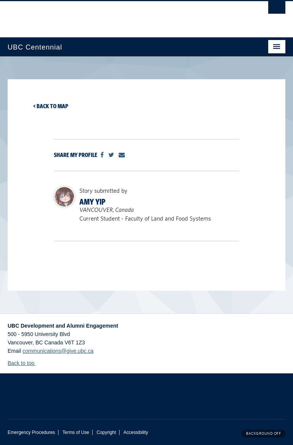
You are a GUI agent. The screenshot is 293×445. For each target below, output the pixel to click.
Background (263, 433)
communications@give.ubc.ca (58, 351)
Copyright (106, 432)
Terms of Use (76, 432)
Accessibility (135, 432)
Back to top (25, 363)
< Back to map (50, 106)
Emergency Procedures (31, 432)
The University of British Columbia (126, 15)
